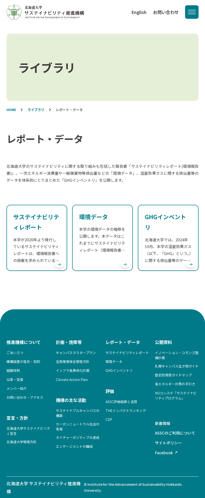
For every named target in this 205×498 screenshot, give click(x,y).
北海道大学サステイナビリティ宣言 (28, 431)
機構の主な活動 (71, 400)
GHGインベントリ (119, 370)
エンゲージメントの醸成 (74, 446)
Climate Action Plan (72, 379)
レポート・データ (122, 342)
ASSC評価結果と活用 (121, 401)
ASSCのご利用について (175, 433)
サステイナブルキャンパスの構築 (78, 413)
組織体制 (13, 370)
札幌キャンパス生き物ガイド (177, 366)
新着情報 (162, 423)
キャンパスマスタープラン (76, 352)
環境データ (113, 361)
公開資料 (163, 342)
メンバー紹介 (16, 388)
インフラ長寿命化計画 (72, 370)
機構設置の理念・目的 (23, 361)
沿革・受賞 (14, 379)
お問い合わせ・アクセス (24, 397)
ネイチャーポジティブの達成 (77, 437)
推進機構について (23, 342)
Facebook (164, 452)
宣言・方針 (17, 418)
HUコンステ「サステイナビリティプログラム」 (176, 395)
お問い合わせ (166, 12)
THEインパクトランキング (125, 410)
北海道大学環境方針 (21, 441)
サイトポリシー (168, 443)
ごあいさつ (14, 352)
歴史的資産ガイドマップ (173, 375)
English (138, 12)
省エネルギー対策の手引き (175, 383)
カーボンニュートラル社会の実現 (78, 426)
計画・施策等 (69, 342)
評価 (109, 391)
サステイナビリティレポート (127, 352)
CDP (108, 419)
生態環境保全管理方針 (72, 361)
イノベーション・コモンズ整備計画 (177, 355)
